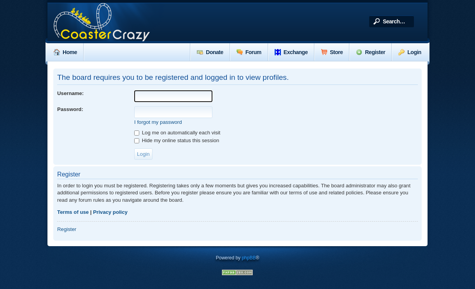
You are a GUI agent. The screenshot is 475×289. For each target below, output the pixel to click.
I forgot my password (158, 122)
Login (409, 52)
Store (332, 52)
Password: (70, 109)
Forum (249, 52)
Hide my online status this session (176, 140)
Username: (70, 93)
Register (370, 52)
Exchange (291, 52)
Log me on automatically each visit (177, 133)
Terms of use (73, 212)
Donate (210, 52)
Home (65, 52)
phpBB (249, 258)
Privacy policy (110, 212)
